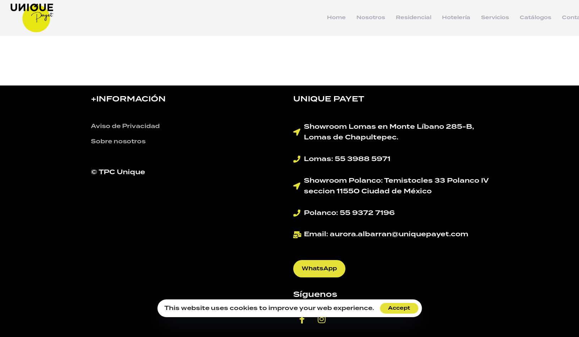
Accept (399, 308)
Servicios (495, 18)
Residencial (413, 18)
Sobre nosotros (118, 141)
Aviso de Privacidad (125, 126)
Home (336, 18)
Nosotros (370, 18)
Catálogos (535, 18)
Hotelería (456, 18)
